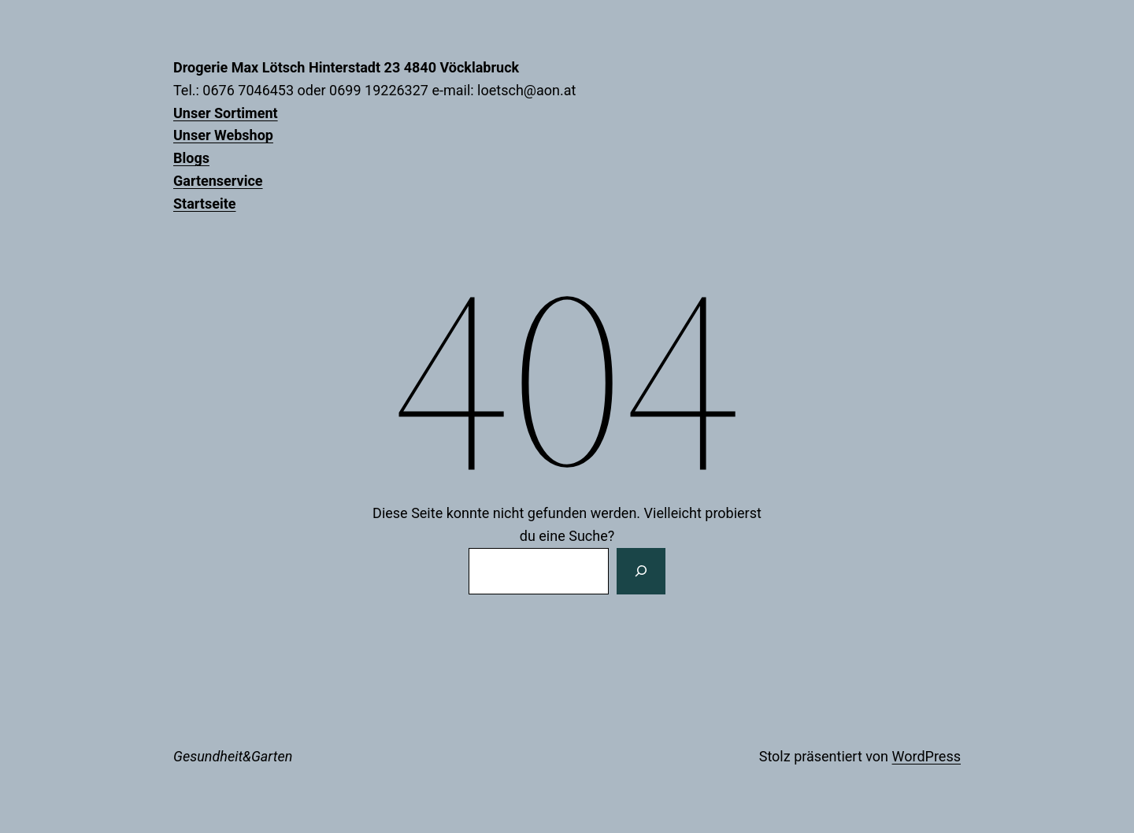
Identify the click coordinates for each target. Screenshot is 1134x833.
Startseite (204, 203)
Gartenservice (218, 180)
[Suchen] (641, 571)
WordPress (926, 756)
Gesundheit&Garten (232, 756)
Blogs (191, 158)
